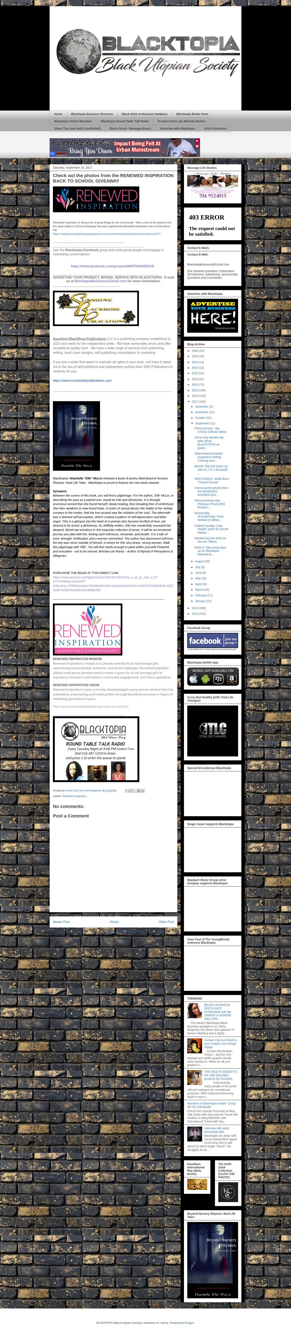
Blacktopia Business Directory (92, 114)
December (202, 406)
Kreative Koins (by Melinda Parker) (181, 121)
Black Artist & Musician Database (144, 114)
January (200, 601)
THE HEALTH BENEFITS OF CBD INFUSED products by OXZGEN (220, 1075)
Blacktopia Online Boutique (73, 121)
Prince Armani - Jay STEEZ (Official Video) (210, 430)
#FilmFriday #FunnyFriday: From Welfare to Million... (209, 516)
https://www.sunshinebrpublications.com (82, 380)
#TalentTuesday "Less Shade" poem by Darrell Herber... (211, 529)
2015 (195, 613)
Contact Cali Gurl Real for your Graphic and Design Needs (220, 1043)
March (199, 589)
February (201, 595)
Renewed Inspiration (74, 796)
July (198, 567)
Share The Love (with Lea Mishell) (77, 128)
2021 (195, 379)
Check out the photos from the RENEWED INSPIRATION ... (211, 491)
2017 (195, 401)
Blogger (189, 1322)
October (200, 417)
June (198, 572)
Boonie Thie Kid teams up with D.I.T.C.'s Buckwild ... (211, 469)
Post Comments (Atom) (122, 932)
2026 (195, 350)
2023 (195, 367)
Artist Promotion (215, 128)
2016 (195, 608)
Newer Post (61, 922)
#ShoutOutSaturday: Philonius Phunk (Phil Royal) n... (209, 504)
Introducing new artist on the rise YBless (210, 539)
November (202, 412)
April (198, 584)
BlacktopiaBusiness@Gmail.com (100, 281)
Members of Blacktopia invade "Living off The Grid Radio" (211, 1105)
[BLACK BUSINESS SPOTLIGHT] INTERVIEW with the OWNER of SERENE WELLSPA (217, 1011)
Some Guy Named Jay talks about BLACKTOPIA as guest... (209, 442)
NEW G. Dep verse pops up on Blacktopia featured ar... (210, 551)
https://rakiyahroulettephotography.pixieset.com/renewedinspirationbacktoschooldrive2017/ (107, 233)
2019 (195, 390)
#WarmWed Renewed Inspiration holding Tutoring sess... (208, 457)
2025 (195, 356)
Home (58, 114)
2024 (195, 362)
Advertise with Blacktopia (177, 128)
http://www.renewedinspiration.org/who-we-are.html (91, 706)
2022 (195, 373)
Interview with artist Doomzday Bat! (216, 1130)
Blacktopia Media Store (192, 114)
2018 (195, 395)
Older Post (166, 922)
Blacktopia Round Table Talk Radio (125, 121)
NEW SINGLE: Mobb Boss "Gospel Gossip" (211, 480)
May (198, 578)
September (202, 423)
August (200, 561)
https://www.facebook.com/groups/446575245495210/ (112, 266)
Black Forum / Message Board (130, 128)
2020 (195, 384)
